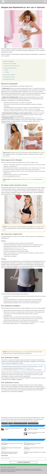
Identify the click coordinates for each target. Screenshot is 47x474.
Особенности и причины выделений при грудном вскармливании (34, 448)
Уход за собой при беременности (20, 423)
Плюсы (6, 70)
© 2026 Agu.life (4, 467)
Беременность (4, 423)
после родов (38, 117)
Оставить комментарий (23, 462)
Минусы (7, 72)
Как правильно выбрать (9, 74)
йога (24, 368)
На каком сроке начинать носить (12, 65)
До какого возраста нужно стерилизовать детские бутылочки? (11, 448)
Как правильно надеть (9, 77)
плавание (28, 368)
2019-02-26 (3, 442)
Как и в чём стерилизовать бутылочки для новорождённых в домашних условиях (9, 453)
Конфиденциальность (11, 467)
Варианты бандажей (9, 61)
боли (20, 369)
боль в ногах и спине (19, 248)
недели (3, 190)
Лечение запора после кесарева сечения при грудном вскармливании (12, 444)
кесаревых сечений (30, 179)
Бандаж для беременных (33, 423)
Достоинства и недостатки (10, 68)
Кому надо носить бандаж (10, 63)
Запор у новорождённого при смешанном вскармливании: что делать (32, 444)
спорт (32, 368)
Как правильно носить (9, 79)
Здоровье (10, 423)
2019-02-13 (3, 451)
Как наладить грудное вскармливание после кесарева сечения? (34, 453)
